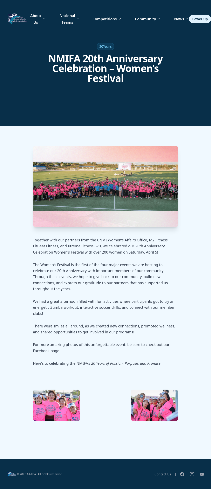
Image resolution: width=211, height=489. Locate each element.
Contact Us (163, 474)
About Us (38, 19)
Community (148, 18)
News (181, 18)
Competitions (107, 18)
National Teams (69, 19)
